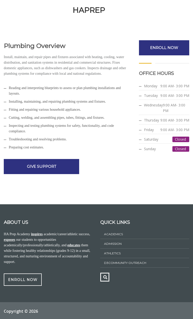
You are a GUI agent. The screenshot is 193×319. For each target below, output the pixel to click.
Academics (113, 234)
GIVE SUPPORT (41, 166)
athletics (112, 253)
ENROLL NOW (164, 47)
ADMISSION (113, 244)
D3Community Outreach (125, 263)
